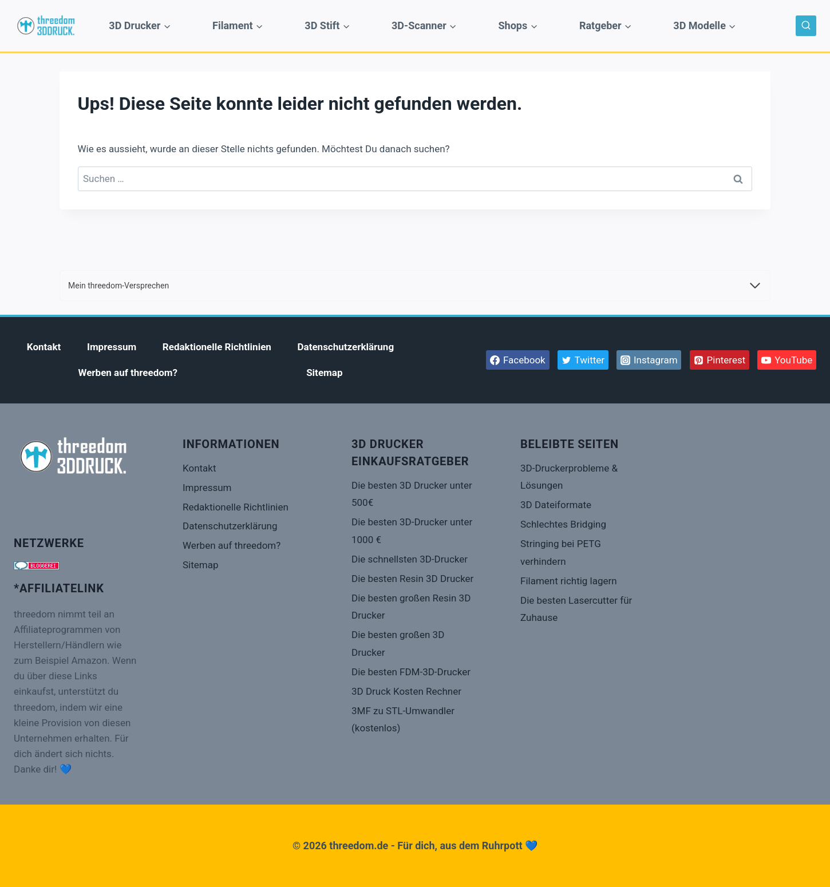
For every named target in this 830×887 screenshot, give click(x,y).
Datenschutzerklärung (346, 347)
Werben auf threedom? (128, 372)
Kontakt (44, 347)
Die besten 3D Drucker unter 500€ (411, 494)
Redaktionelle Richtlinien (217, 347)
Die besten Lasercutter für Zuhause (576, 609)
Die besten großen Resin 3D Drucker (411, 606)
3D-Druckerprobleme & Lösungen (569, 477)
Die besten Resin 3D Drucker (412, 578)
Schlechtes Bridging (563, 524)
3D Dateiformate (555, 504)
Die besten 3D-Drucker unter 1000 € (411, 530)
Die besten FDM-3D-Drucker (411, 672)
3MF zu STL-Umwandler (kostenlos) (402, 719)
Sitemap (324, 372)
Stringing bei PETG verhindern (560, 552)
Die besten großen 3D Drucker (397, 643)
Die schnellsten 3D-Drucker (409, 559)
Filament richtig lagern (568, 581)
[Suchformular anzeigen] (806, 25)
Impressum (111, 347)
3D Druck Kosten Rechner (406, 691)
